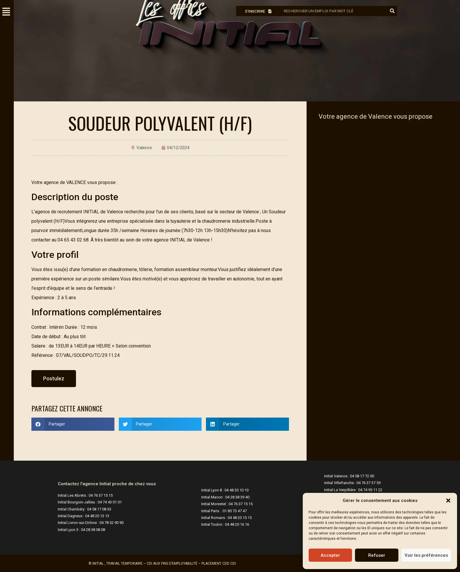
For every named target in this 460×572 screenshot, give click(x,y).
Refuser (376, 555)
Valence (144, 147)
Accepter (330, 555)
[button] (448, 500)
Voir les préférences (426, 555)
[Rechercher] (392, 11)
